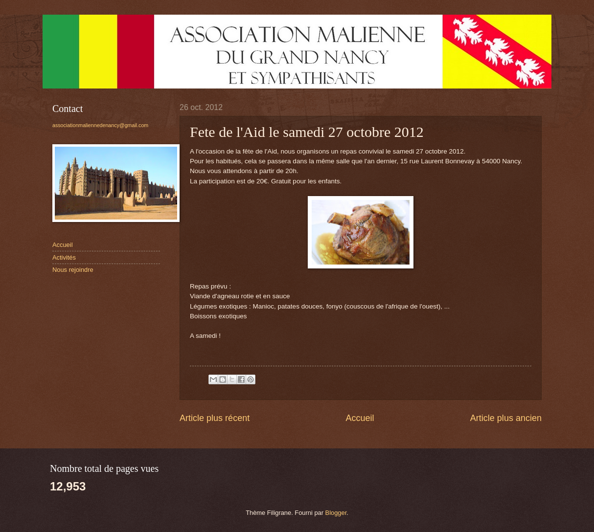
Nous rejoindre (72, 269)
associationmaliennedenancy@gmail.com (100, 125)
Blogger (336, 512)
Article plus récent (215, 418)
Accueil (359, 418)
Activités (64, 257)
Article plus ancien (506, 418)
